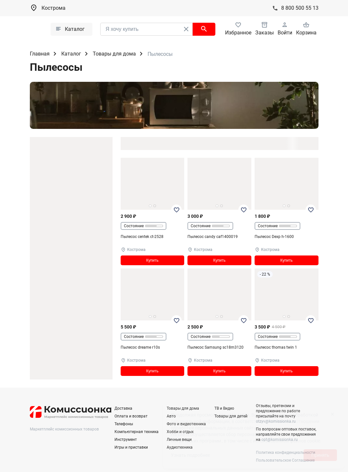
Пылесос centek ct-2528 (142, 236)
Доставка (123, 408)
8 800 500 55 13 (299, 8)
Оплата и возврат (131, 416)
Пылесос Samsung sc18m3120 (215, 347)
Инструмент (125, 439)
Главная (40, 54)
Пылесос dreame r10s (140, 347)
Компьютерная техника (136, 431)
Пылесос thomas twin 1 (276, 347)
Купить (152, 260)
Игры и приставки (131, 447)
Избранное (238, 33)
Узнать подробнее (190, 455)
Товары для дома (114, 54)
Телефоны (123, 424)
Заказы (264, 33)
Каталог (71, 54)
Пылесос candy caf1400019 (212, 236)
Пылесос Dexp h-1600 (274, 236)
